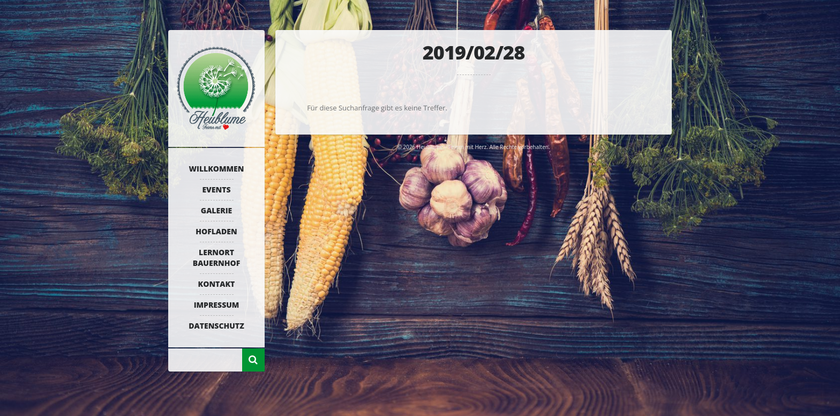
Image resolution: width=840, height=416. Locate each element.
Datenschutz (216, 326)
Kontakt (216, 284)
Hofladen (216, 231)
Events (216, 189)
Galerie (216, 210)
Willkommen (216, 169)
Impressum (216, 305)
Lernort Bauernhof (216, 257)
